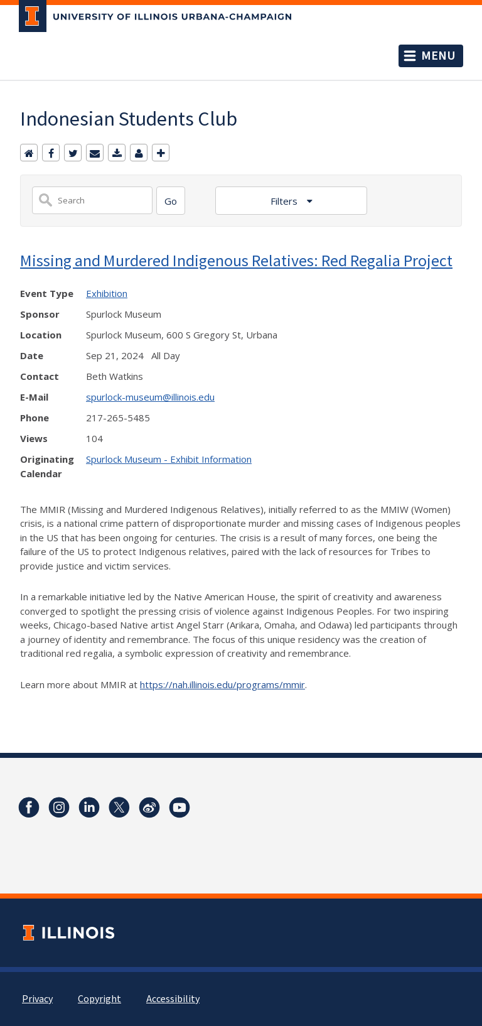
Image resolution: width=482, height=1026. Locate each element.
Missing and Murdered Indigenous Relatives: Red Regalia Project (236, 260)
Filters (285, 201)
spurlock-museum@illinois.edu (150, 397)
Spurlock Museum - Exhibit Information (169, 459)
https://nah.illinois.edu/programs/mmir (222, 684)
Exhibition (106, 293)
